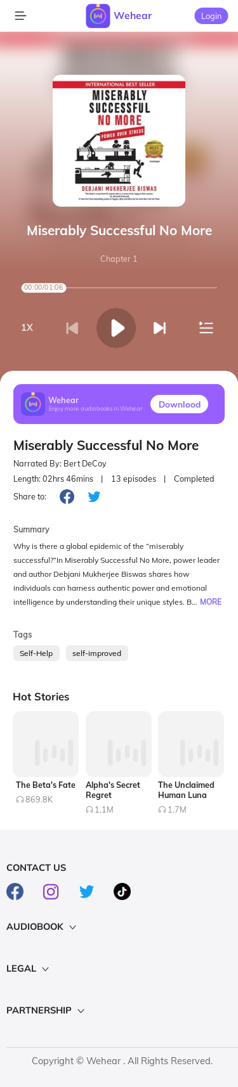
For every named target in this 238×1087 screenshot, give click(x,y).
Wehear (133, 15)
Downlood (180, 404)
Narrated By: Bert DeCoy (60, 463)
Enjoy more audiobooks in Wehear (96, 409)
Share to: (29, 496)
